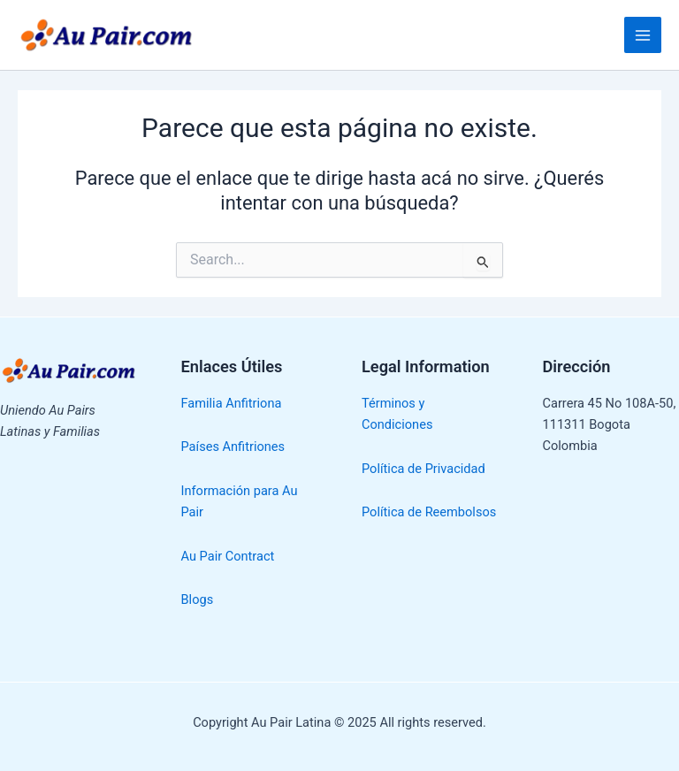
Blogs (197, 599)
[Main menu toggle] (642, 35)
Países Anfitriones (233, 446)
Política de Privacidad (423, 469)
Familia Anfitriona (231, 403)
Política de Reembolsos (429, 512)
